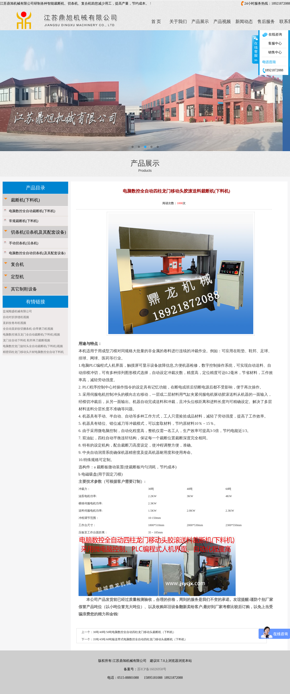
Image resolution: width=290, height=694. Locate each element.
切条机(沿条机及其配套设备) (38, 232)
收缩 (255, 49)
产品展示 (200, 21)
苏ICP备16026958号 (151, 669)
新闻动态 (244, 21)
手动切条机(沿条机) (23, 243)
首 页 (156, 21)
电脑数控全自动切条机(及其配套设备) (37, 253)
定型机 (17, 276)
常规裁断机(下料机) (23, 221)
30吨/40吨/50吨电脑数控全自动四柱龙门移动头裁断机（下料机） (134, 632)
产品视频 (222, 21)
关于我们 (178, 21)
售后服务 (266, 21)
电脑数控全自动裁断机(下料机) (32, 211)
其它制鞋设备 (24, 289)
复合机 (17, 264)
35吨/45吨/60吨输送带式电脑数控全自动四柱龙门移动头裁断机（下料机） (140, 639)
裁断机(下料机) (25, 200)
